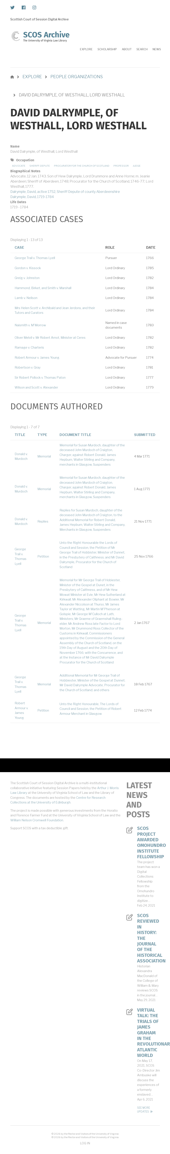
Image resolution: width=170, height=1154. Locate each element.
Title (20, 435)
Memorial (44, 456)
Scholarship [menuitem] (107, 49)
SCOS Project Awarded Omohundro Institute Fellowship (148, 843)
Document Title (75, 435)
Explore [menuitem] (86, 49)
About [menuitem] (127, 49)
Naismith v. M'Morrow (30, 325)
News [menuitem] (157, 49)
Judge (137, 165)
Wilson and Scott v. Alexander (36, 387)
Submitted (144, 435)
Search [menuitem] (142, 49)
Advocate (18, 165)
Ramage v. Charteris (29, 347)
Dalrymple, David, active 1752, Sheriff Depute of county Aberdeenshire (65, 192)
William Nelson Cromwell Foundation (36, 820)
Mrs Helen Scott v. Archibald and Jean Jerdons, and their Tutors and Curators (55, 310)
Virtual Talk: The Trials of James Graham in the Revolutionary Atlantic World (148, 1032)
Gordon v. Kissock (28, 268)
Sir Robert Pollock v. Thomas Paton (40, 378)
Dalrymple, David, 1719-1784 (32, 197)
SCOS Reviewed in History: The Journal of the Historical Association (148, 938)
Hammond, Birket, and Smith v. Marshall (43, 288)
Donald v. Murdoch (21, 456)
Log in (85, 1143)
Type (42, 435)
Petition (43, 556)
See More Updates (143, 1109)
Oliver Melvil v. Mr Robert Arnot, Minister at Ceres (50, 338)
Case (19, 247)
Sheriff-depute (39, 165)
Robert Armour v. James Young (37, 358)
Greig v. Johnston (27, 278)
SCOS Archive (46, 35)
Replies (42, 521)
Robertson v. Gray (28, 367)
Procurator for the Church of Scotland (81, 165)
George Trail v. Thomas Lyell (35, 258)
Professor (121, 165)
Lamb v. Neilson (26, 298)
